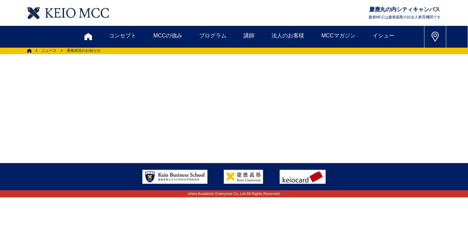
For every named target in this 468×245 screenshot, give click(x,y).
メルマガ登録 (207, 76)
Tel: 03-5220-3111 (373, 109)
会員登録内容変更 (122, 109)
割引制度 (163, 76)
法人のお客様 (287, 35)
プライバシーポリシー (177, 126)
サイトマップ (188, 109)
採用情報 (73, 126)
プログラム (213, 35)
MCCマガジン (338, 35)
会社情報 (111, 126)
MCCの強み (167, 35)
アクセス (73, 109)
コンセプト (122, 35)
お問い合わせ (80, 76)
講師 (249, 35)
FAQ (226, 109)
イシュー (383, 35)
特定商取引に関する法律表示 (256, 126)
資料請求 (124, 76)
